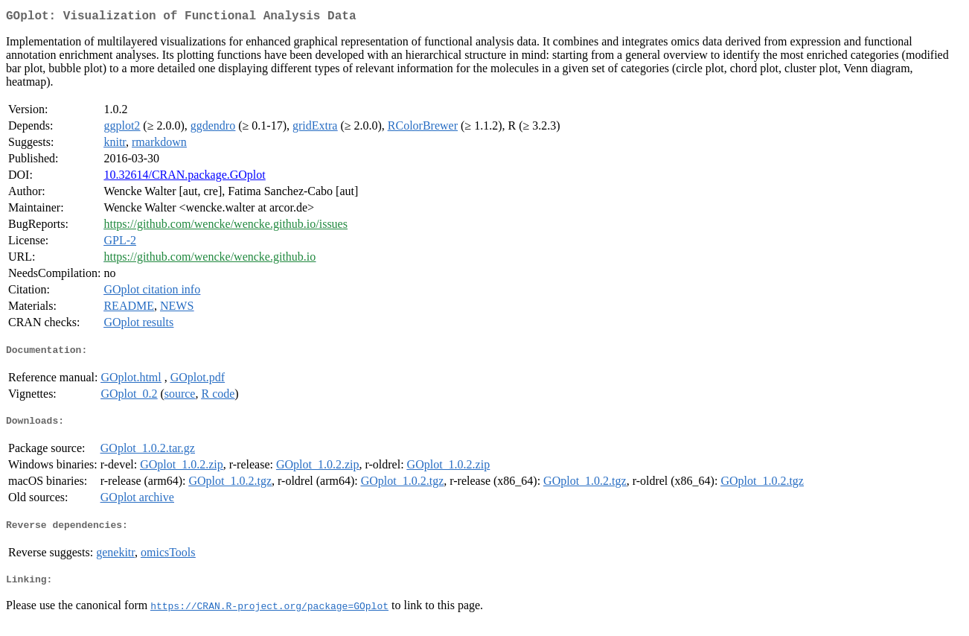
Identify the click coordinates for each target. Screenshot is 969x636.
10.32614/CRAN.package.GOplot (184, 177)
